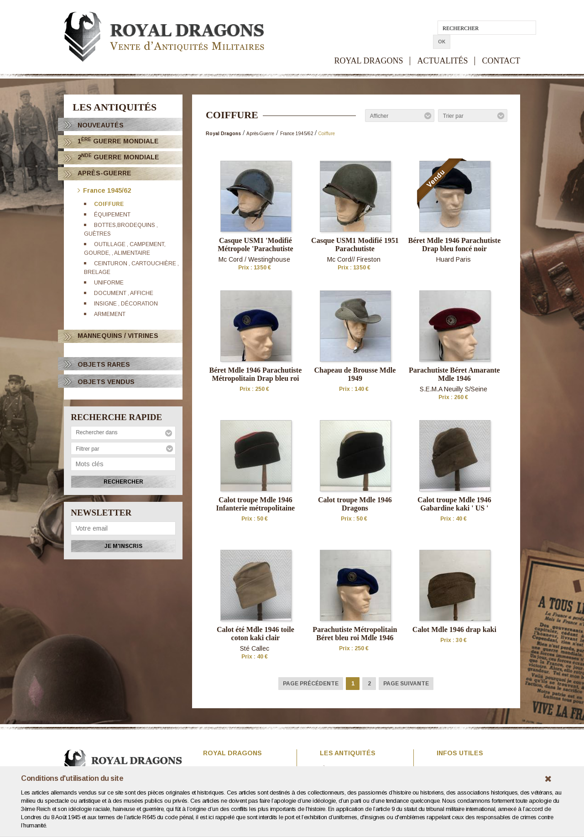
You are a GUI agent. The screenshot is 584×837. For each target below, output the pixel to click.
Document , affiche (124, 293)
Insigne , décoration (126, 303)
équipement (112, 214)
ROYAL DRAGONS (368, 46)
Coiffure (109, 204)
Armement (110, 314)
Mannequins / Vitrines (118, 335)
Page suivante (406, 683)
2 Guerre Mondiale (118, 157)
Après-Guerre (104, 173)
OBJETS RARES (104, 364)
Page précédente (311, 683)
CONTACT (501, 46)
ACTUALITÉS (442, 46)
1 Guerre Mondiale (118, 141)
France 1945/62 (104, 190)
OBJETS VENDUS (106, 381)
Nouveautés (101, 125)
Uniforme (109, 282)
